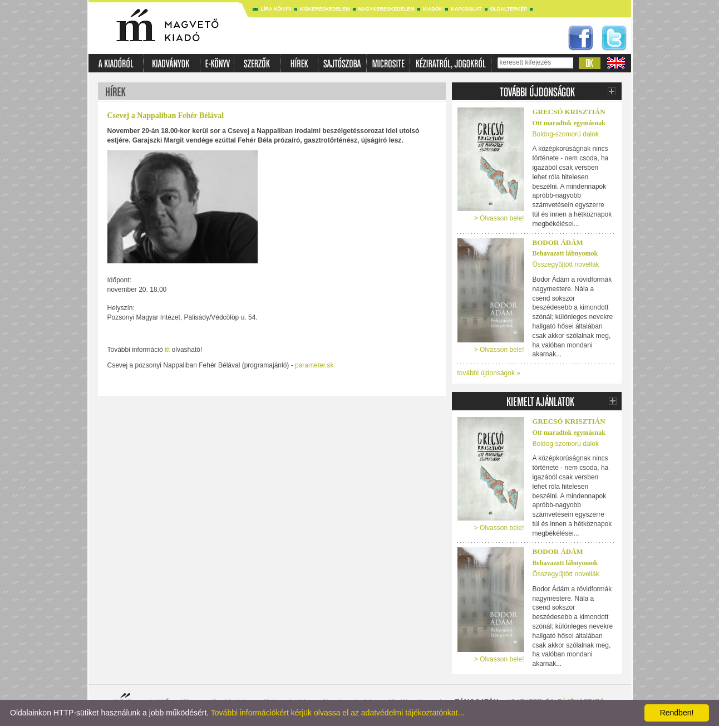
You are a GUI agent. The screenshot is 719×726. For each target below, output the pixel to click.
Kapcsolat (466, 9)
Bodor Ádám (558, 242)
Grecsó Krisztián (569, 111)
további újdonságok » (488, 373)
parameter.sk (314, 365)
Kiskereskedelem (325, 9)
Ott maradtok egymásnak (569, 123)
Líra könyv (276, 9)
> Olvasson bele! (499, 218)
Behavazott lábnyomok (565, 253)
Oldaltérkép (509, 9)
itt (167, 350)
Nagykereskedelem (386, 9)
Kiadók (433, 9)
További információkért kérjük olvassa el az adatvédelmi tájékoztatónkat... (337, 712)
